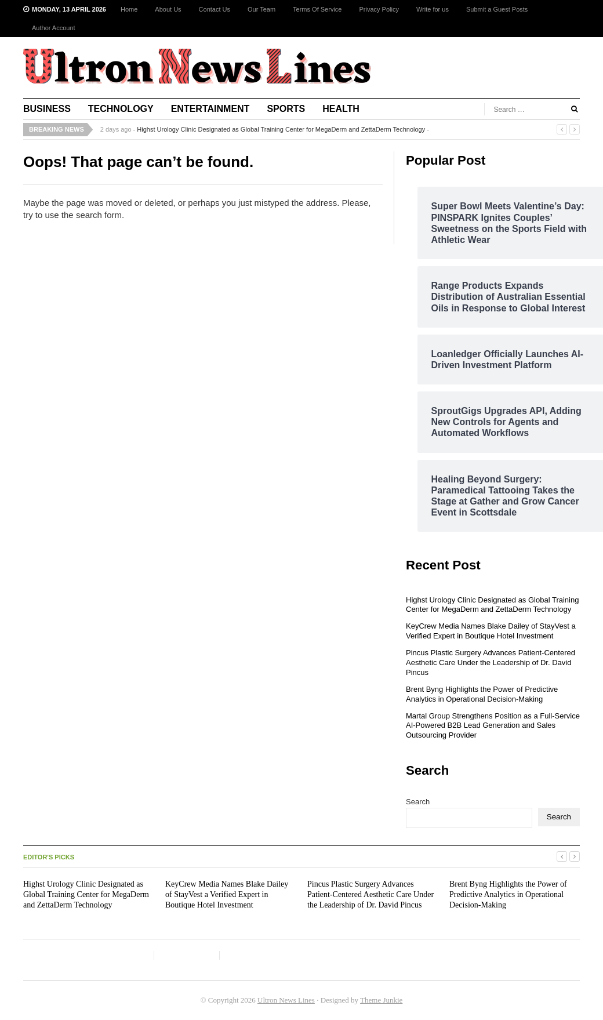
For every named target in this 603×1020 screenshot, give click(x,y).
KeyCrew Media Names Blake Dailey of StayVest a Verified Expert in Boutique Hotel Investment (491, 631)
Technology (121, 109)
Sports (286, 109)
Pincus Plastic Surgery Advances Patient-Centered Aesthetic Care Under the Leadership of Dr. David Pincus (490, 662)
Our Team (261, 9)
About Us (168, 9)
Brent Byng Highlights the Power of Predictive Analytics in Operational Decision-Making (482, 694)
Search (418, 801)
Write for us (432, 9)
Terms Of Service (317, 9)
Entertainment (210, 109)
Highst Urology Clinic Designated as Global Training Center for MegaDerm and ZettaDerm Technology (281, 129)
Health (340, 109)
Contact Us (214, 9)
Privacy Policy (378, 9)
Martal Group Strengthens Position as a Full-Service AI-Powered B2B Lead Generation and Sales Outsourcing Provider (493, 726)
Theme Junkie (381, 1000)
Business (47, 109)
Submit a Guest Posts (497, 9)
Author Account (53, 27)
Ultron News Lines (286, 1000)
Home (129, 9)
